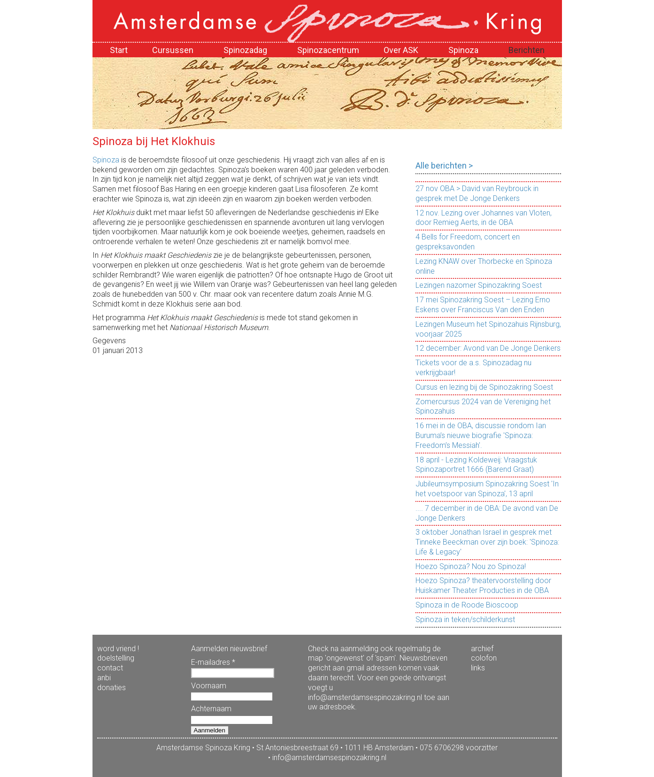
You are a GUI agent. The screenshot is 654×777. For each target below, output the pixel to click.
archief (482, 648)
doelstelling (115, 658)
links (478, 667)
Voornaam (208, 685)
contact (110, 667)
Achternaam (211, 708)
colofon (484, 658)
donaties (111, 687)
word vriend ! (118, 648)
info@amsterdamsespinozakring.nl (329, 757)
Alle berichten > (444, 165)
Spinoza (105, 159)
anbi (104, 677)
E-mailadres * (213, 662)
